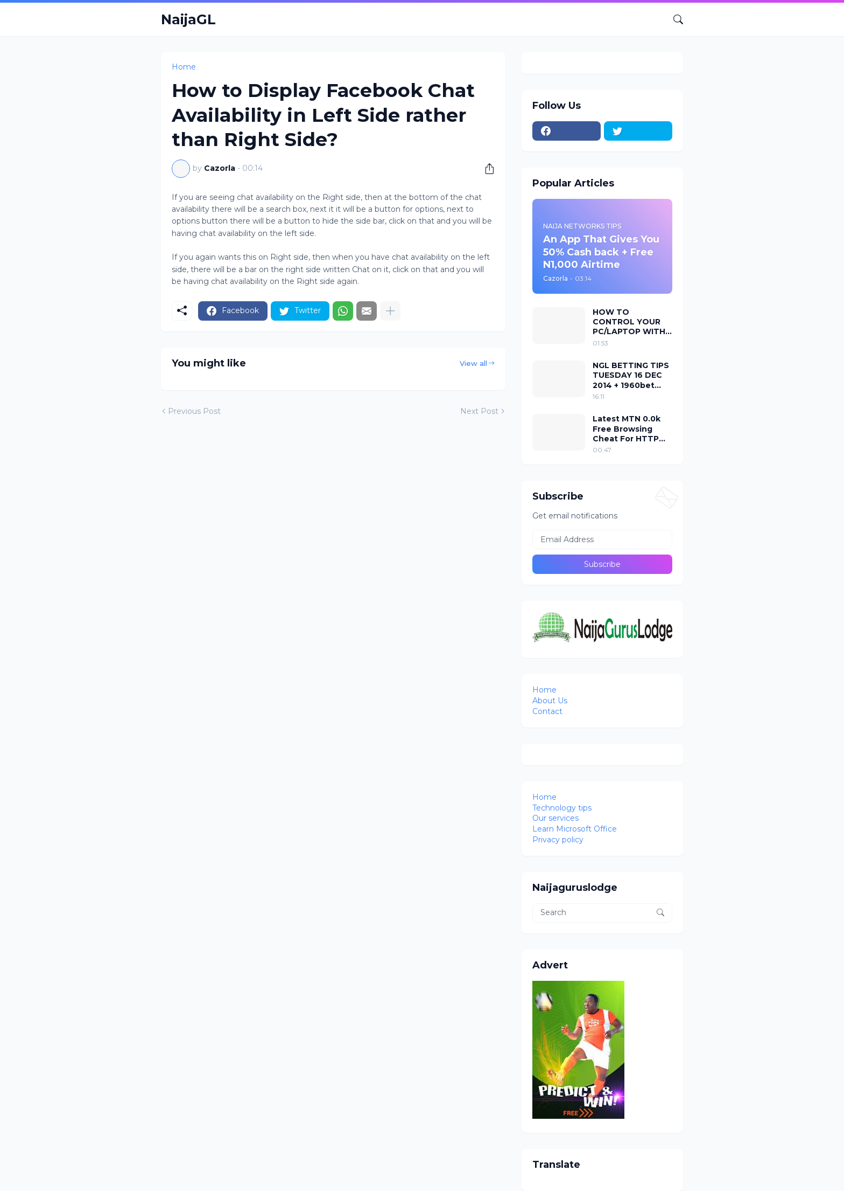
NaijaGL (188, 19)
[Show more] (390, 311)
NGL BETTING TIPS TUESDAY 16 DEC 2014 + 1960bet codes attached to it (631, 375)
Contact (547, 711)
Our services (555, 818)
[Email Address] (602, 539)
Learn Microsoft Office (574, 829)
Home (184, 67)
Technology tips (562, 808)
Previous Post (194, 411)
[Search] (674, 19)
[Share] (485, 169)
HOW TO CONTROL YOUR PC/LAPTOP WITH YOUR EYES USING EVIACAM (629, 322)
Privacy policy (557, 839)
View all (473, 363)
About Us (549, 700)
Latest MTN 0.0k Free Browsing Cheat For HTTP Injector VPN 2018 (629, 429)
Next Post (479, 411)
